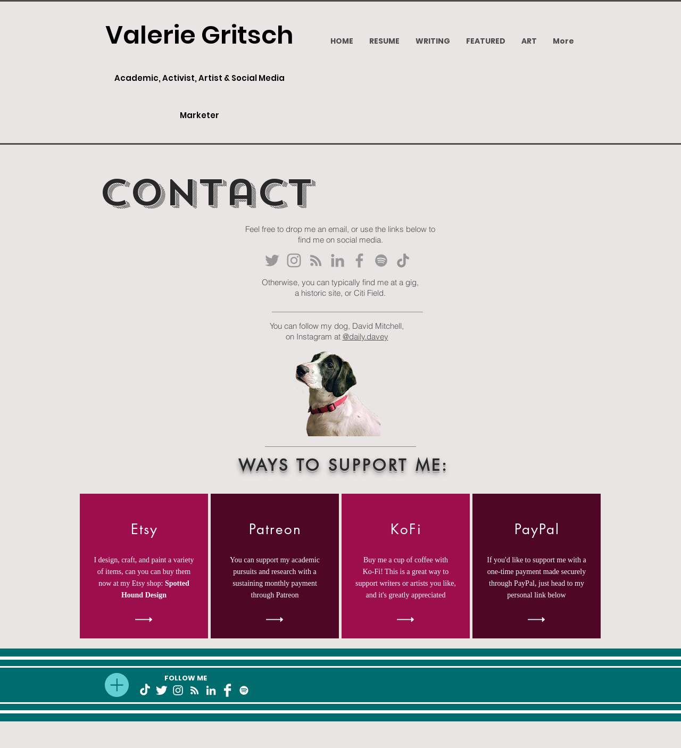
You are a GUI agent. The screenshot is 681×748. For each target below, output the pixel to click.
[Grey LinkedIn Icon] (337, 260)
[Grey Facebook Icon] (359, 260)
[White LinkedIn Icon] (211, 690)
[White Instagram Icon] (178, 690)
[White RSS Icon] (194, 690)
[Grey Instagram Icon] (294, 260)
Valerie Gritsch (199, 35)
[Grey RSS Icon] (315, 260)
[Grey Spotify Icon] (381, 260)
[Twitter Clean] (161, 690)
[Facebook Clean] (227, 690)
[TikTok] (403, 260)
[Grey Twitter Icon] (272, 260)
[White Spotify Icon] (244, 690)
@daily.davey (365, 336)
